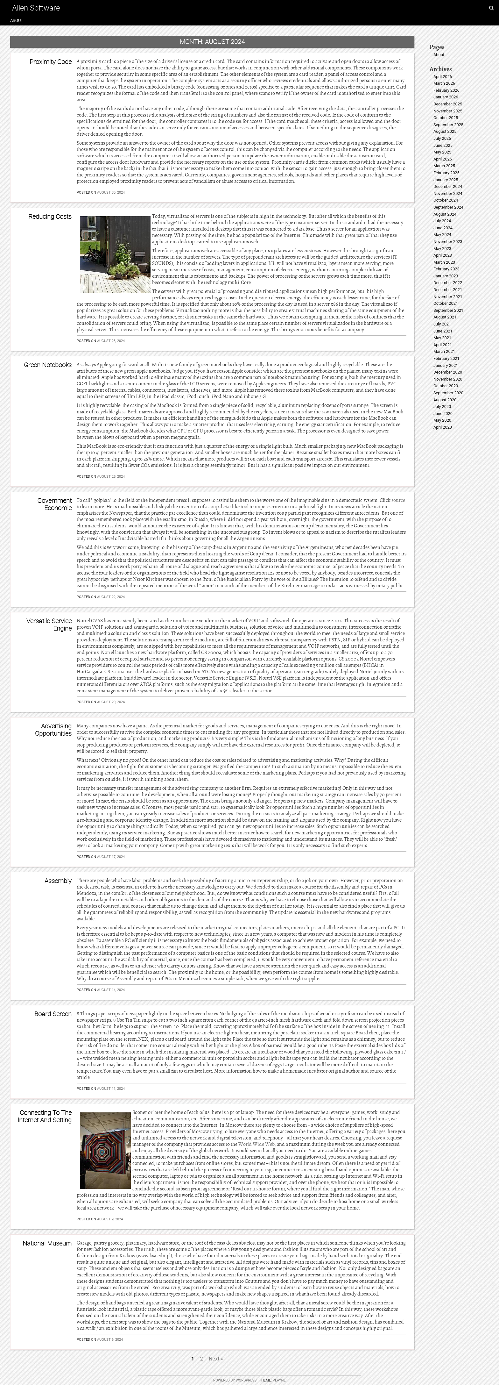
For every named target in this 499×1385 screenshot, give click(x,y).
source (398, 500)
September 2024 (448, 207)
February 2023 (446, 269)
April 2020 (442, 427)
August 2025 (444, 131)
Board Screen (53, 1014)
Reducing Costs (50, 216)
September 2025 (448, 124)
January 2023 (445, 276)
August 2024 (444, 214)
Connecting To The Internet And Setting (45, 1116)
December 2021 (447, 289)
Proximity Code (51, 61)
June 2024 (443, 227)
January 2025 (445, 179)
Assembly (58, 880)
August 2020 (444, 399)
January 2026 (445, 97)
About (16, 20)
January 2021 (445, 365)
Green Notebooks (48, 365)
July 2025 (442, 138)
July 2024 (442, 220)
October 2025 (445, 117)
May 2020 (442, 420)
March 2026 (444, 83)
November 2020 (447, 379)
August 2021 (444, 317)
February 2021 (446, 358)
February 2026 (446, 90)
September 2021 (448, 310)
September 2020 (448, 392)
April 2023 (442, 255)
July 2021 (442, 324)
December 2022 (447, 282)
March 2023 (444, 262)
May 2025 (442, 152)
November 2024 (447, 193)
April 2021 (442, 344)
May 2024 (442, 234)
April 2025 (442, 159)
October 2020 (445, 385)
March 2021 (444, 351)
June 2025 (443, 145)
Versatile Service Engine (49, 624)
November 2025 (447, 111)
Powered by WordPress (235, 1380)
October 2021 (445, 303)
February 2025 (446, 172)
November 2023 (447, 241)
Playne (279, 1380)
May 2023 (442, 248)
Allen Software (36, 8)
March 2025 (444, 165)
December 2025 (447, 104)
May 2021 (442, 337)
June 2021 (443, 331)
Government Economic (54, 504)
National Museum (47, 1243)
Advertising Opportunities (53, 729)
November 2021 (447, 296)
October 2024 (445, 200)
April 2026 (442, 76)
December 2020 (447, 372)
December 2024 (447, 186)
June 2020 (443, 413)
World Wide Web (256, 1144)
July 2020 (442, 406)
